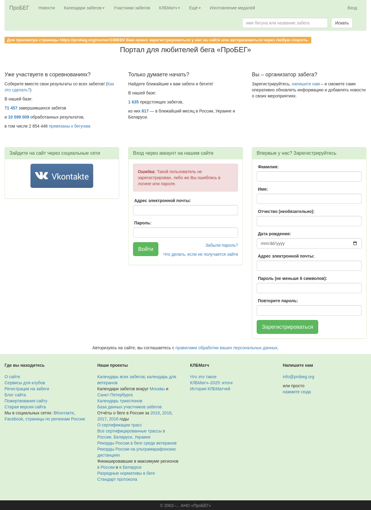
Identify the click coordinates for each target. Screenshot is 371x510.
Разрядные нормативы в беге (126, 473)
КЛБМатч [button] (169, 7)
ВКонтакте (64, 412)
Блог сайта (15, 394)
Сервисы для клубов (25, 382)
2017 (102, 419)
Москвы (157, 388)
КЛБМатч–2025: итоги (211, 382)
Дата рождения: (274, 233)
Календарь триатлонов (119, 400)
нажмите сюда (297, 391)
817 (145, 111)
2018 (166, 412)
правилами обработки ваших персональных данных (226, 347)
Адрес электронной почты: (162, 200)
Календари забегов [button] (84, 7)
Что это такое (203, 376)
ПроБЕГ (19, 8)
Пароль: (142, 222)
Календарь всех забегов (121, 376)
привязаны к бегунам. (70, 126)
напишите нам (306, 83)
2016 (113, 419)
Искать (342, 23)
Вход (352, 7)
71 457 (11, 108)
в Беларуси (130, 467)
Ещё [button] (195, 7)
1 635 (133, 102)
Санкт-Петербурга (115, 394)
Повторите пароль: (278, 300)
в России (106, 467)
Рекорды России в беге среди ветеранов (137, 443)
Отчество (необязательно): (286, 211)
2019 (155, 412)
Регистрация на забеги (27, 388)
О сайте (12, 376)
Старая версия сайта (25, 406)
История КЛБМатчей (210, 388)
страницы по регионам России (55, 419)
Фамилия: (268, 166)
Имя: (263, 189)
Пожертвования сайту (26, 400)
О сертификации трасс (119, 425)
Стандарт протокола (117, 479)
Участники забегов (132, 7)
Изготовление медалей (232, 7)
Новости (47, 7)
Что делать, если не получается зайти (200, 254)
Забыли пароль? (221, 245)
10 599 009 (18, 117)
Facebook (14, 419)
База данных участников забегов (129, 406)
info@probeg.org (299, 376)
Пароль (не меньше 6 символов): (292, 278)
